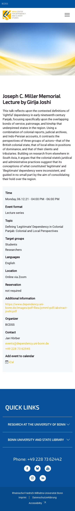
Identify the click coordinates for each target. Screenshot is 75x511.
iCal (11, 362)
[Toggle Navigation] (67, 15)
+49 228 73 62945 (17, 348)
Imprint (22, 497)
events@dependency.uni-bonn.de (27, 343)
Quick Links (22, 407)
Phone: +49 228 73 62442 (37, 459)
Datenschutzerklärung (44, 497)
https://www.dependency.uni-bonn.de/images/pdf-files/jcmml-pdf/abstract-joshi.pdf (36, 307)
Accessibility (37, 503)
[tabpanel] (37, 49)
